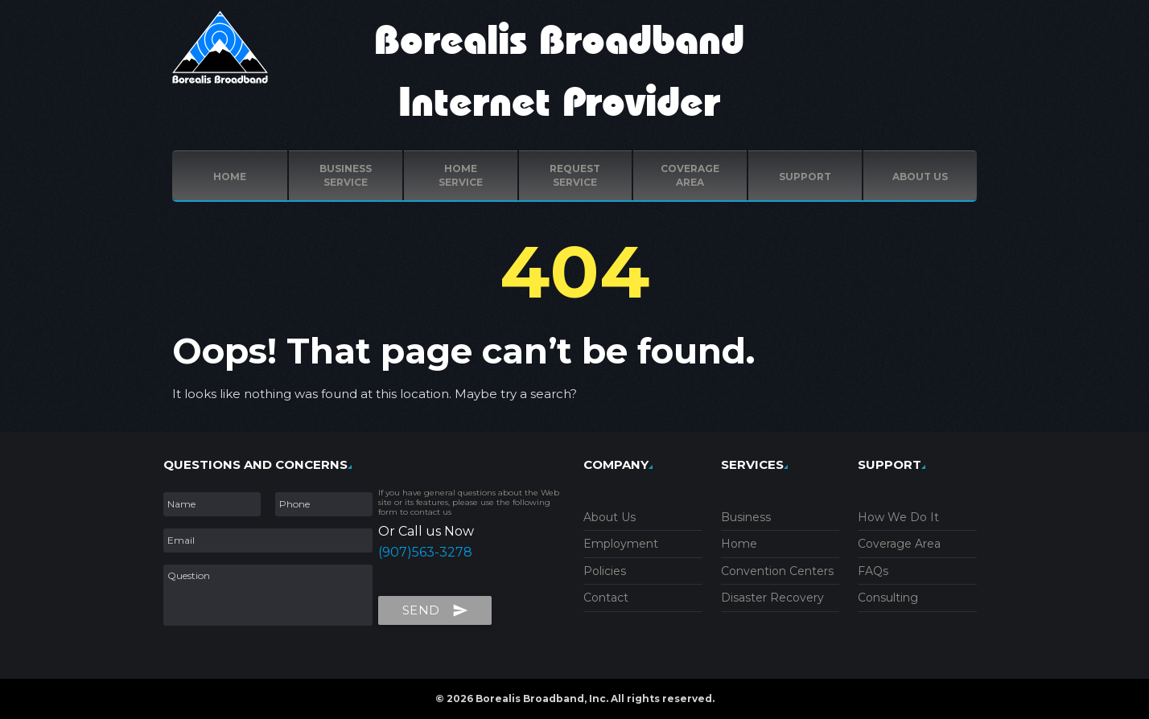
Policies (604, 571)
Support (805, 177)
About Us (609, 517)
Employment (620, 543)
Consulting (888, 597)
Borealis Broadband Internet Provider (559, 72)
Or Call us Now (426, 531)
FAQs (873, 571)
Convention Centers (777, 571)
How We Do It (898, 517)
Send (435, 607)
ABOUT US (920, 177)
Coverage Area (899, 543)
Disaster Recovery (772, 597)
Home (229, 177)
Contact (605, 597)
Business (746, 517)
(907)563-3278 (425, 552)
